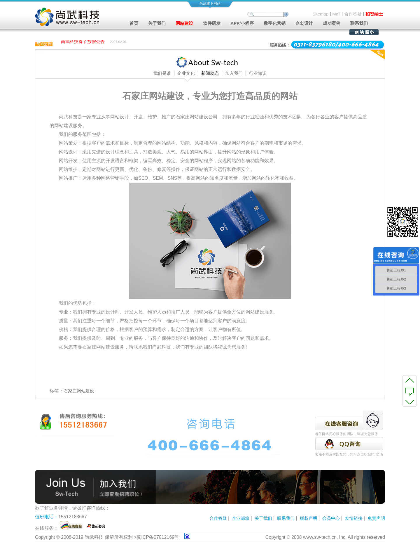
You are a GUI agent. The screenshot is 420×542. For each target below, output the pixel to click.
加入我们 (234, 73)
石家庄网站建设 (79, 390)
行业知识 (258, 73)
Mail (336, 13)
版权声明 (308, 518)
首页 (134, 23)
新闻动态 (210, 73)
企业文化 (186, 73)
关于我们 (263, 518)
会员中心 (331, 518)
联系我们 (359, 23)
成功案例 (331, 23)
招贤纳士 (374, 13)
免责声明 (376, 518)
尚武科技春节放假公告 (83, 41)
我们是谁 (162, 73)
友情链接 (354, 518)
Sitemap (320, 13)
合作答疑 (353, 13)
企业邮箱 (240, 518)
